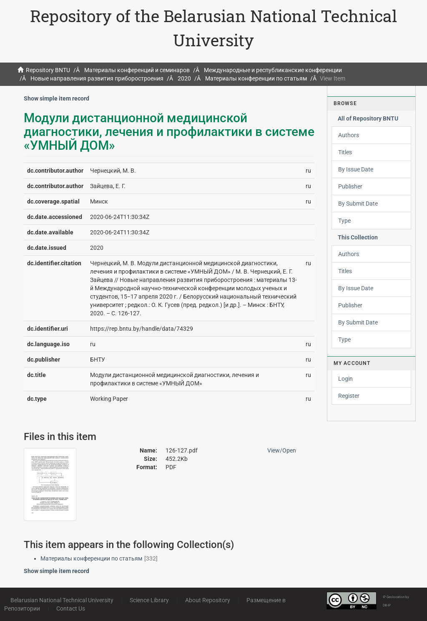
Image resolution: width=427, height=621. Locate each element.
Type (344, 220)
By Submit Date (358, 203)
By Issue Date (355, 169)
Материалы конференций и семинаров (137, 70)
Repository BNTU (48, 70)
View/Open (281, 450)
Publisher (350, 186)
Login (345, 378)
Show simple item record (56, 98)
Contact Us (70, 608)
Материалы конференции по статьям (256, 78)
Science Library (149, 600)
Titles (345, 152)
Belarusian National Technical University (61, 600)
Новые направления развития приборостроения (96, 78)
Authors (348, 135)
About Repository (207, 600)
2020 (184, 78)
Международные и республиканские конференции (273, 70)
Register (348, 395)
